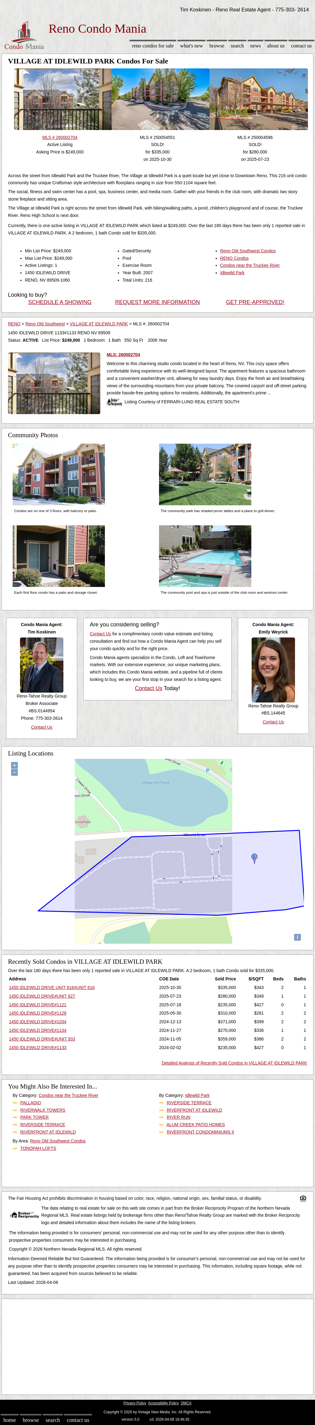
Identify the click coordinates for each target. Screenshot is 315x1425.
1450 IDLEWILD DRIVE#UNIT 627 (42, 996)
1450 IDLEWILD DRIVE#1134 (37, 1030)
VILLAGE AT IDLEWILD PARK (99, 323)
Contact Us (301, 46)
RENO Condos (234, 258)
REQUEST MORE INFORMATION (157, 302)
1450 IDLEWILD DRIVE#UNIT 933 (42, 1038)
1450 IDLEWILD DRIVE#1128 (37, 1013)
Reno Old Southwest (45, 323)
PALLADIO (30, 1102)
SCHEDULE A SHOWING (60, 302)
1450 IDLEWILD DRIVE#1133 (37, 1047)
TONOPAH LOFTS (38, 1148)
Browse (216, 46)
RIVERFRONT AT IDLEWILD (48, 1132)
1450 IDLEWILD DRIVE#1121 (37, 1004)
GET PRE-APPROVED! (255, 302)
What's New (191, 46)
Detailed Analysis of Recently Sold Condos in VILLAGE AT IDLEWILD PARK (234, 1063)
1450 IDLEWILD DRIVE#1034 (37, 1021)
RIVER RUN (178, 1117)
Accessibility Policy (163, 1403)
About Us (276, 46)
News (255, 46)
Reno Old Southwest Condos (248, 250)
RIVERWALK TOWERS (43, 1110)
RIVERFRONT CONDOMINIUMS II (200, 1132)
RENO (14, 323)
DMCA (186, 1403)
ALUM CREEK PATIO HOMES (195, 1124)
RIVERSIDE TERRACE (42, 1124)
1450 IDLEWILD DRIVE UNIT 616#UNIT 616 (52, 987)
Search (237, 46)
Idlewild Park (232, 272)
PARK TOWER (34, 1117)
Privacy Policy (134, 1403)
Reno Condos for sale (153, 46)
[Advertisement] (157, 1345)
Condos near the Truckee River (250, 265)
